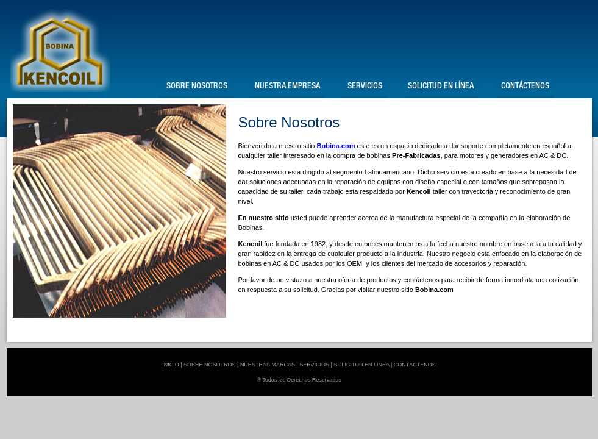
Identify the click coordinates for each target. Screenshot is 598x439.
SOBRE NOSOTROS (209, 365)
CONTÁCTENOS (415, 365)
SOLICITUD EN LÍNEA (361, 365)
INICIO (170, 365)
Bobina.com (336, 145)
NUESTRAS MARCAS (267, 365)
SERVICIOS (314, 365)
